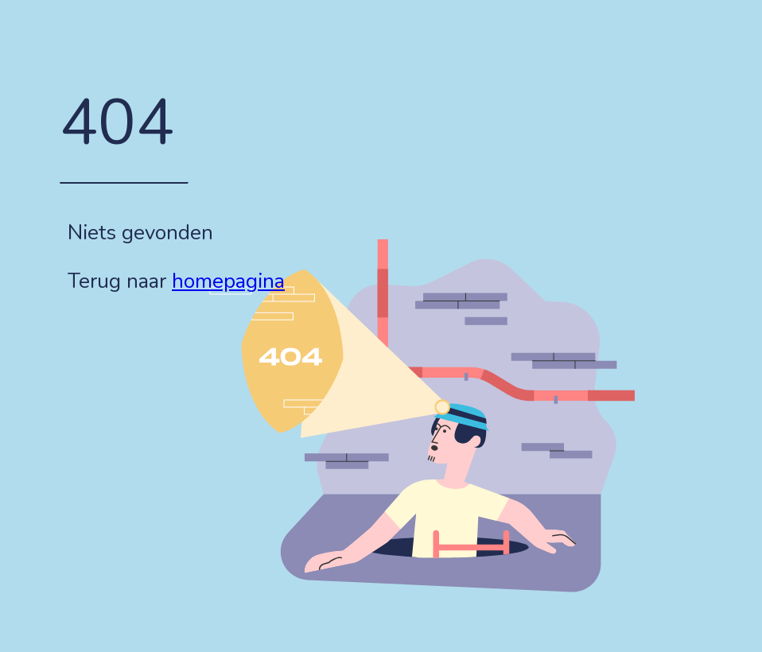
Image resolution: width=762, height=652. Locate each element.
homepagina (228, 281)
